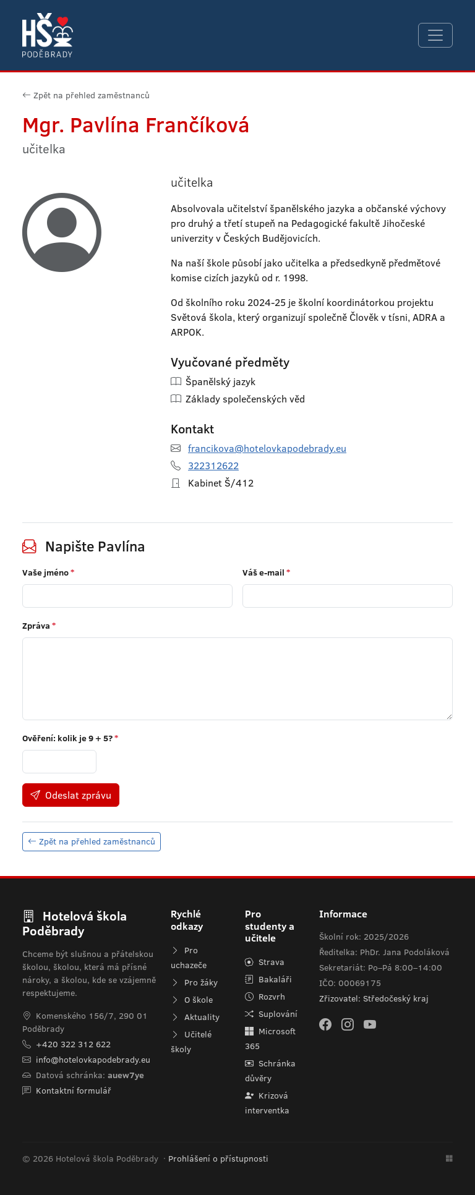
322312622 (213, 465)
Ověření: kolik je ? (70, 738)
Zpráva (39, 625)
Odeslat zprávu (70, 795)
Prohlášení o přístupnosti (218, 1158)
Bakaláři (268, 979)
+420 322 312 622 (73, 1044)
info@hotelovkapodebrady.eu (93, 1059)
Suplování (271, 1014)
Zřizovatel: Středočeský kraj (374, 998)
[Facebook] (325, 1024)
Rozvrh (265, 996)
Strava (265, 962)
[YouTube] (370, 1024)
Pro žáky (194, 982)
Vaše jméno (48, 572)
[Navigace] (435, 35)
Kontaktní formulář (73, 1090)
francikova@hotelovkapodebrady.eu (267, 448)
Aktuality (195, 1017)
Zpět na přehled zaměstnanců (86, 95)
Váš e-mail (266, 572)
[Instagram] (347, 1024)
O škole (192, 999)
